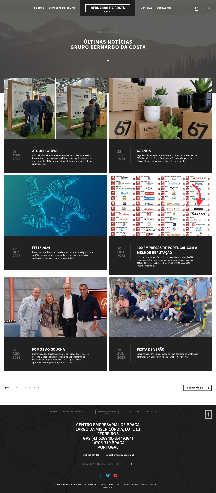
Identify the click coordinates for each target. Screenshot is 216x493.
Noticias (146, 7)
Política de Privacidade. (110, 484)
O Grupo (38, 7)
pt (196, 8)
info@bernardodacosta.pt (120, 454)
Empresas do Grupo (62, 7)
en (202, 8)
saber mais (108, 61)
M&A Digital (108, 487)
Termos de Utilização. (131, 484)
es (209, 8)
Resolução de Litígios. (151, 484)
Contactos (164, 7)
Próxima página (197, 387)
